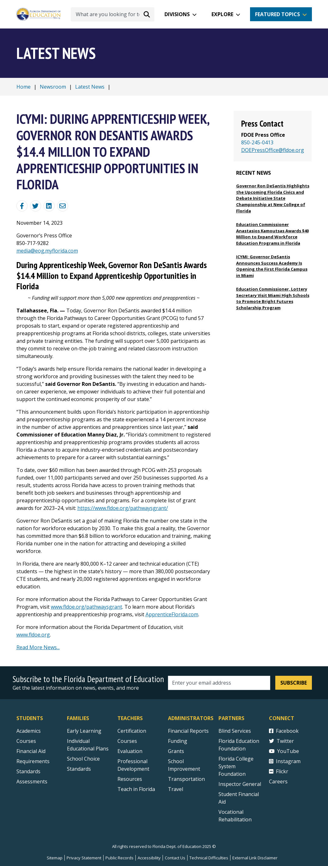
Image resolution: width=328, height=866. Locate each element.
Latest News (89, 86)
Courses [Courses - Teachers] (127, 740)
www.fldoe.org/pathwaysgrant (86, 606)
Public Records (119, 858)
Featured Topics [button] (277, 14)
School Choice (83, 758)
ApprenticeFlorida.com (172, 614)
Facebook (284, 730)
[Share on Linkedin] (49, 205)
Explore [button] (222, 14)
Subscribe (293, 682)
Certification (131, 730)
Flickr (278, 771)
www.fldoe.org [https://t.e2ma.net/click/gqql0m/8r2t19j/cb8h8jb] (33, 634)
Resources (129, 778)
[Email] (62, 205)
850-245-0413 (257, 142)
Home (23, 86)
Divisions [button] (177, 14)
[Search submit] (147, 14)
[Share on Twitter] (35, 205)
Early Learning (84, 730)
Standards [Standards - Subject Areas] (28, 771)
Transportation (186, 778)
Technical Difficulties (208, 858)
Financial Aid (30, 751)
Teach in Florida (136, 789)
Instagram (285, 761)
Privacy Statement (84, 858)
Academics (28, 730)
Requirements (33, 761)
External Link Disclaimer (254, 858)
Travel (175, 789)
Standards (79, 768)
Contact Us (175, 858)
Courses (26, 740)
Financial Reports (188, 730)
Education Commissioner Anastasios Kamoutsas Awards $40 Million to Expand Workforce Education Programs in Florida (272, 234)
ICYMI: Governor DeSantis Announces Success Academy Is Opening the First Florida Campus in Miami (271, 266)
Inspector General (239, 784)
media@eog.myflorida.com (47, 250)
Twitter (281, 740)
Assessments (31, 781)
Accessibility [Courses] (149, 858)
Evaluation (129, 751)
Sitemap (55, 858)
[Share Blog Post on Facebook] (21, 205)
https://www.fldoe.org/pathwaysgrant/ (122, 508)
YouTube (284, 751)
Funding (177, 740)
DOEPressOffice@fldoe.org (272, 150)
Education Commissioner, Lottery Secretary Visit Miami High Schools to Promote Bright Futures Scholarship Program (272, 298)
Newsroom (53, 86)
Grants (176, 751)
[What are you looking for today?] (112, 14)
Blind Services (234, 730)
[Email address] (219, 683)
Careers (278, 781)
